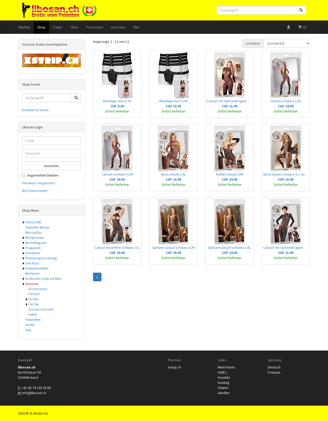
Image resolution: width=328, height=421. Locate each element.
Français (274, 372)
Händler (224, 393)
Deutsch (274, 367)
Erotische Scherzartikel (43, 278)
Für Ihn (33, 299)
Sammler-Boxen (37, 227)
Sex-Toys (32, 263)
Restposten (34, 237)
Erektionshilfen (36, 268)
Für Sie (33, 304)
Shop (41, 27)
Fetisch (34, 294)
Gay (28, 329)
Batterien (32, 273)
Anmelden (51, 165)
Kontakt (224, 377)
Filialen (223, 387)
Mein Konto (226, 367)
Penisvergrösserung (41, 258)
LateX (32, 314)
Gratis (30, 324)
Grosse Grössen (41, 309)
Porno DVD (33, 222)
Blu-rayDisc (33, 232)
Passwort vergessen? (38, 183)
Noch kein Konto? (35, 190)
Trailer (58, 27)
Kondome (32, 253)
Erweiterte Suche (35, 110)
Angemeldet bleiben (40, 175)
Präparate (33, 247)
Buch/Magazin (36, 242)
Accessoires (38, 288)
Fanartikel (32, 319)
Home (24, 27)
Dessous (32, 283)
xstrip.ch (174, 367)
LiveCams (118, 27)
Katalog (224, 382)
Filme (74, 27)
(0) (302, 27)
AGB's (222, 372)
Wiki (136, 27)
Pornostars (94, 27)
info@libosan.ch (34, 393)
